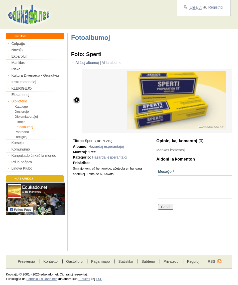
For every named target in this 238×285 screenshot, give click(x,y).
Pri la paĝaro (21, 162)
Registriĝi (215, 7)
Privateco (170, 261)
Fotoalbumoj (24, 127)
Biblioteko (19, 101)
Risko (15, 69)
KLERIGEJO (21, 88)
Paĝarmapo (100, 261)
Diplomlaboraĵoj (26, 116)
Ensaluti (195, 7)
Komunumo (20, 149)
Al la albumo (111, 63)
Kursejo (17, 143)
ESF (99, 279)
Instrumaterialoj (23, 82)
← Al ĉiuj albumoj (85, 63)
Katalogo (21, 106)
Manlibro (18, 63)
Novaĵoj (17, 50)
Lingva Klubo (21, 168)
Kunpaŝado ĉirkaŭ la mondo (33, 156)
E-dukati (84, 279)
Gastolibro (74, 261)
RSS (211, 261)
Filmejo (20, 122)
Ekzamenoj (20, 95)
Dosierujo (22, 111)
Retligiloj (21, 137)
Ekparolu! (19, 56)
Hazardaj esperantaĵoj (106, 147)
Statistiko (125, 261)
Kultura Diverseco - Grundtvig (35, 75)
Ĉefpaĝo (18, 44)
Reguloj (193, 261)
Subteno (148, 261)
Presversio (26, 261)
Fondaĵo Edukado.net (42, 279)
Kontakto (50, 261)
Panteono (22, 132)
